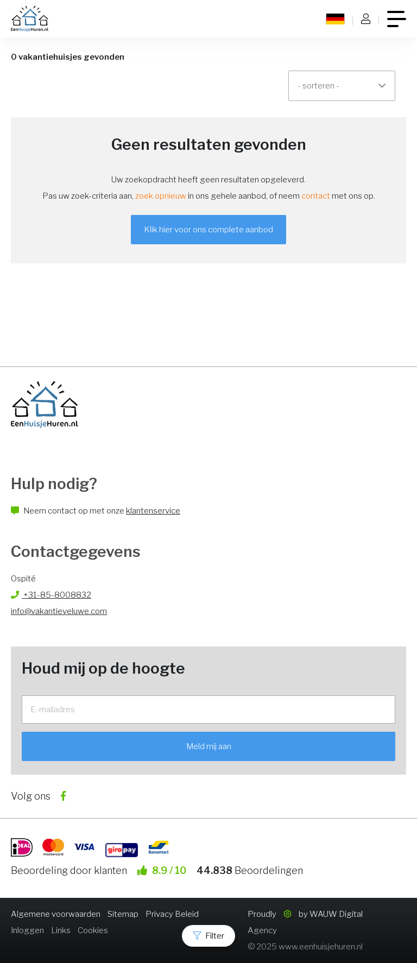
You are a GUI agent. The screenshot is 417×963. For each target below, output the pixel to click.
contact (315, 196)
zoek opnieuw (160, 196)
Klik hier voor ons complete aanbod (208, 230)
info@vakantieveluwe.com (59, 611)
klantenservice (153, 511)
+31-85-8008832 (51, 595)
